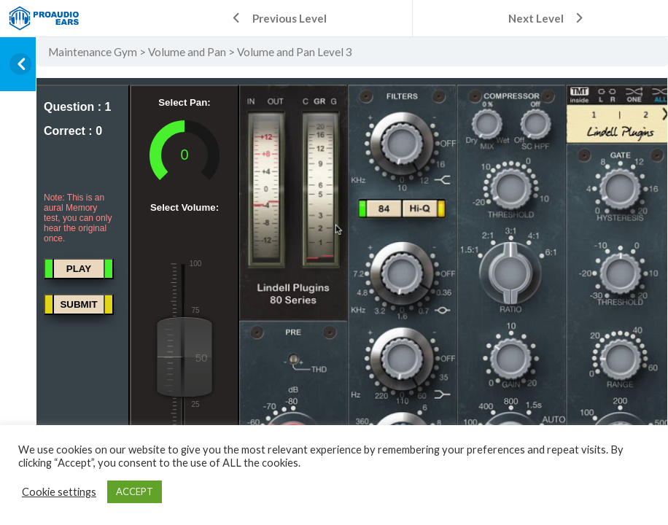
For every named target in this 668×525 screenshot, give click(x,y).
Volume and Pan (187, 51)
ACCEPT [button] (134, 491)
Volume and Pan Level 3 (294, 51)
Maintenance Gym (92, 51)
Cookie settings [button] (59, 492)
